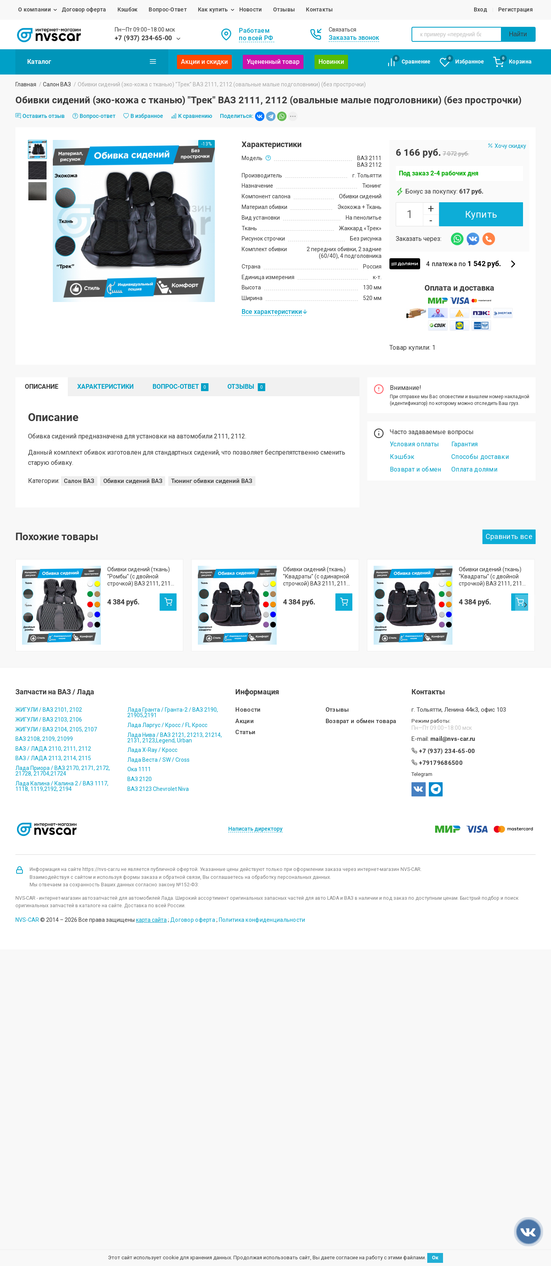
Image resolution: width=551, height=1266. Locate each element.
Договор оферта (84, 9)
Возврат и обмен (415, 469)
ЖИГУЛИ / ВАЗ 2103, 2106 (48, 686)
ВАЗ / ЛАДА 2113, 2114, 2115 (53, 724)
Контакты (319, 9)
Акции (244, 688)
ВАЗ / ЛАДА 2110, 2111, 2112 (53, 715)
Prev (25, 588)
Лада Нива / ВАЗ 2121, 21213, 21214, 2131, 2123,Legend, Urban (174, 704)
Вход (480, 9)
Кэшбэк (127, 9)
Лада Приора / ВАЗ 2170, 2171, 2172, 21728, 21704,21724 (62, 737)
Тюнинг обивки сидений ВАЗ (211, 481)
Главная (25, 84)
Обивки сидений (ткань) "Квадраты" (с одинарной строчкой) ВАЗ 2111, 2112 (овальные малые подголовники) (316, 576)
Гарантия (464, 444)
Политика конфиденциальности (262, 886)
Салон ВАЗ (57, 84)
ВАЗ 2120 (139, 745)
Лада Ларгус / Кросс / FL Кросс (167, 691)
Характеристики (105, 386)
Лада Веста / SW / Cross (158, 726)
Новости (250, 9)
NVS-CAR (27, 886)
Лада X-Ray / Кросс (152, 716)
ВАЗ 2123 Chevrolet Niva (158, 755)
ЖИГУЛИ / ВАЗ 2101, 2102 (48, 676)
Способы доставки (480, 457)
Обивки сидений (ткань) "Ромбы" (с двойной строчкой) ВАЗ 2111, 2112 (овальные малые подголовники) (140, 576)
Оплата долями (474, 469)
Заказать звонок (354, 37)
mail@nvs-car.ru (452, 706)
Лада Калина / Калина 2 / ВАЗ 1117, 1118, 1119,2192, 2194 (61, 752)
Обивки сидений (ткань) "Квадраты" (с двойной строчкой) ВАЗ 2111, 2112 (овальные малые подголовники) (492, 576)
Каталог (91, 61)
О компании (34, 9)
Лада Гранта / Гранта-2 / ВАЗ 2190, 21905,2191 (172, 678)
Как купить (213, 9)
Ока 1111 (139, 735)
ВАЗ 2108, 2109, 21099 (44, 705)
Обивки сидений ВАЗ (132, 481)
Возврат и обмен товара (361, 688)
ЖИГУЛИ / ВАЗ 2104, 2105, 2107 (56, 696)
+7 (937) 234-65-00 (143, 38)
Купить (481, 214)
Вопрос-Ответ (167, 9)
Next (525, 588)
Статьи (245, 699)
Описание (41, 386)
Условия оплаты (414, 444)
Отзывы (284, 9)
